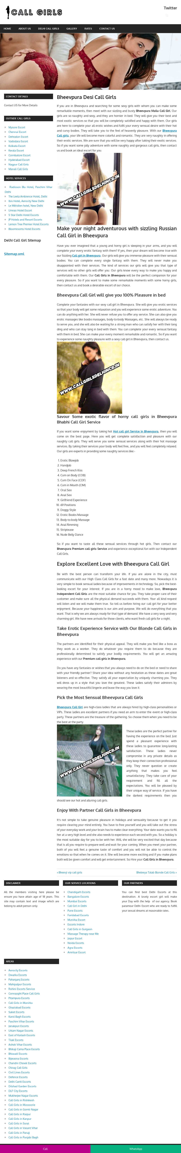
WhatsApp (136, 1149)
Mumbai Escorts (77, 901)
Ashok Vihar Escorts (20, 1044)
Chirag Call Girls (17, 1067)
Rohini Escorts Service (21, 989)
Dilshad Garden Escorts (22, 1086)
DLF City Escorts (17, 1091)
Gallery (71, 28)
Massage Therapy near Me (83, 933)
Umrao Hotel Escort (20, 210)
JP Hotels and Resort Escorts (25, 219)
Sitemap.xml (14, 254)
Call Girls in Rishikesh (21, 1100)
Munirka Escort (76, 919)
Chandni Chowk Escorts (22, 1063)
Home (7, 28)
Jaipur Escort (75, 938)
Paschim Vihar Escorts (21, 1021)
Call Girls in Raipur (19, 1114)
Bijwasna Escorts (18, 1058)
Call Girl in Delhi (77, 906)
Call (45, 1149)
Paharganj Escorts (18, 979)
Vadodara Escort (18, 141)
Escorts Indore (76, 924)
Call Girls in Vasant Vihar (23, 1128)
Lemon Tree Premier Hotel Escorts (28, 224)
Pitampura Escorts (19, 998)
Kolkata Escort (16, 146)
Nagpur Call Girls (18, 164)
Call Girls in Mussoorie (21, 1105)
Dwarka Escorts (17, 975)
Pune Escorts (75, 910)
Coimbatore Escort (19, 155)
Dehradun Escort (18, 136)
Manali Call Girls (18, 169)
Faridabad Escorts (78, 915)
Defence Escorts (18, 1077)
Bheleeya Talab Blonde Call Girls (155, 872)
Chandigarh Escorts (79, 892)
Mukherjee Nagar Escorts (23, 1095)
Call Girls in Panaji (19, 1132)
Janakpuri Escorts (18, 1026)
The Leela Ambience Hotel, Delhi (27, 196)
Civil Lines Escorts (19, 1072)
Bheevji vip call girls (70, 872)
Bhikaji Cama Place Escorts (24, 1049)
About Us (25, 28)
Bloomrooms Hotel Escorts (24, 229)
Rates (88, 28)
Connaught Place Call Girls (24, 993)
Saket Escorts (16, 1012)
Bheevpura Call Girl (70, 707)
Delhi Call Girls (48, 28)
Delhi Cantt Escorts (19, 1081)
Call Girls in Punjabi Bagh (23, 1137)
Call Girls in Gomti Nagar (23, 1109)
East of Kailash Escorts (21, 1035)
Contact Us (107, 28)
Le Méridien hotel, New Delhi (25, 205)
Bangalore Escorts (78, 896)
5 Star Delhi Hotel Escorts (23, 215)
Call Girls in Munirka (20, 1003)
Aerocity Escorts (17, 970)
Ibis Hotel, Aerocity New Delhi (26, 201)
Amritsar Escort (77, 952)
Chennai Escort (17, 132)
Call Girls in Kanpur (19, 1118)
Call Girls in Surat (18, 1123)
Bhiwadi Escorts (17, 1053)
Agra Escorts (75, 947)
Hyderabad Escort (19, 160)
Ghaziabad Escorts (19, 1007)
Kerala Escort (16, 150)
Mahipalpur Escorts (19, 984)
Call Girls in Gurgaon (80, 929)
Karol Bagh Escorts (19, 1016)
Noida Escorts (76, 943)
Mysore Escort (16, 127)
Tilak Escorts (15, 1040)
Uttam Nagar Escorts (20, 1030)
